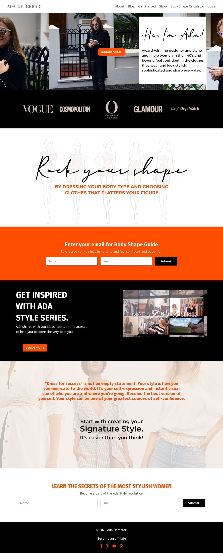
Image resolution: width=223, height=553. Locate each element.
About (119, 6)
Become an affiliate (111, 538)
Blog (131, 6)
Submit (166, 261)
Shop (163, 6)
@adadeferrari (111, 52)
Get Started (147, 6)
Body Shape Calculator (187, 6)
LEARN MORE (35, 348)
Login (212, 6)
